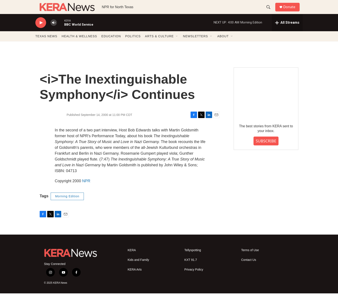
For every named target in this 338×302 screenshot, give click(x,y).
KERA (132, 258)
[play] (40, 31)
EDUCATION (111, 45)
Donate (291, 11)
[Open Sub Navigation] (177, 45)
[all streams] (287, 31)
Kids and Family (138, 268)
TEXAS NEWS (46, 45)
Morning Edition (67, 205)
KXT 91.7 (190, 268)
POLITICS (133, 45)
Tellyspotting (192, 258)
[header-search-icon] (270, 11)
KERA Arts (135, 278)
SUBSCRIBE (266, 149)
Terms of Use (250, 258)
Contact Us (248, 268)
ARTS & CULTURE (159, 45)
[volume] (53, 31)
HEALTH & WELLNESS (79, 45)
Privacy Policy (193, 278)
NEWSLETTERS (195, 45)
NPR (86, 189)
